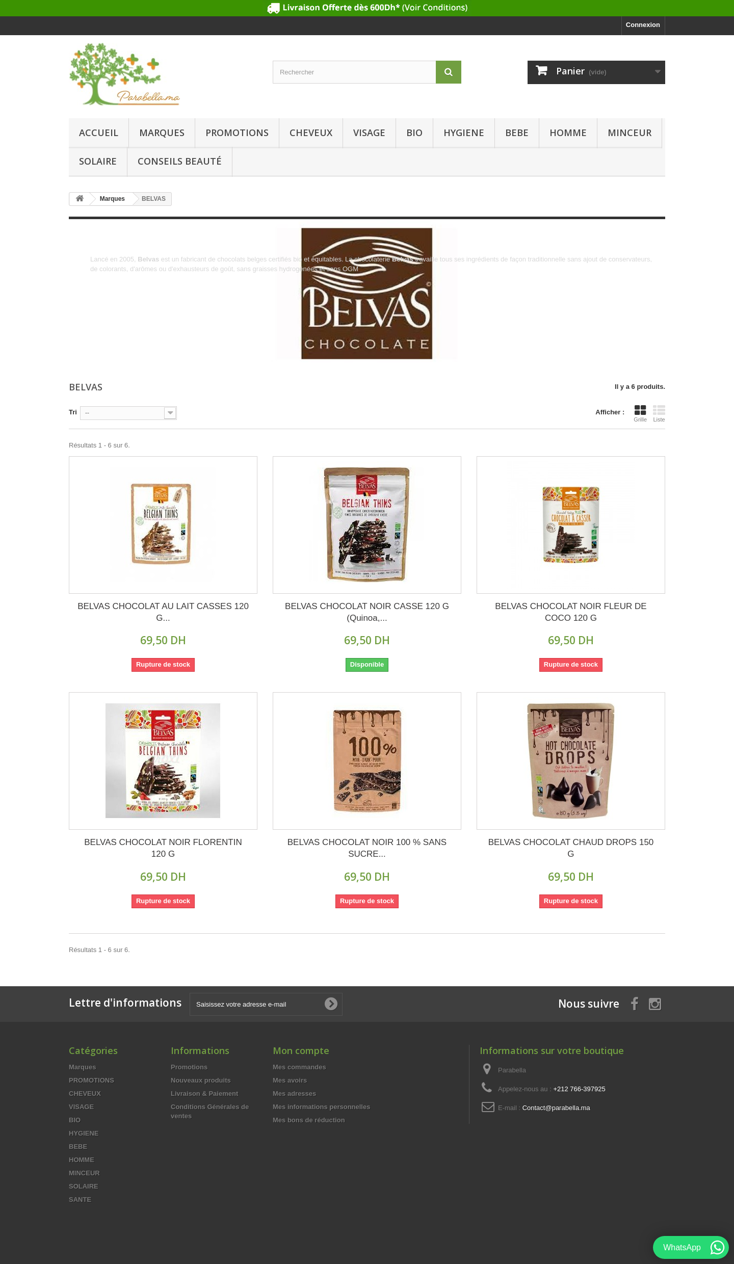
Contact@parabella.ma (556, 1108)
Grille (640, 413)
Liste (659, 413)
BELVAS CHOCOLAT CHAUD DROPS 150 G (571, 848)
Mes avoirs (290, 1080)
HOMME (568, 132)
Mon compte (301, 1050)
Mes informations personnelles (321, 1107)
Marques (162, 132)
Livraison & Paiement (204, 1093)
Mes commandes (299, 1067)
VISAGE (369, 132)
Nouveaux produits (201, 1080)
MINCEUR (629, 132)
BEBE (517, 132)
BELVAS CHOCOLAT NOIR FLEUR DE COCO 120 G (570, 612)
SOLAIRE (98, 161)
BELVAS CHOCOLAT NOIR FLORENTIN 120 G (163, 848)
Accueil (98, 132)
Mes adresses (294, 1093)
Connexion (643, 25)
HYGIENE (463, 132)
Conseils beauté (180, 161)
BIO (414, 132)
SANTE (80, 1199)
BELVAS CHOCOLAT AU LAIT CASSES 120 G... (163, 612)
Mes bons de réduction (309, 1120)
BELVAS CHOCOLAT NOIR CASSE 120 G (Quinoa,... (367, 612)
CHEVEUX (311, 132)
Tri (73, 412)
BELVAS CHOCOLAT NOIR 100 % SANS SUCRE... (367, 848)
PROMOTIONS (237, 132)
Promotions (189, 1067)
